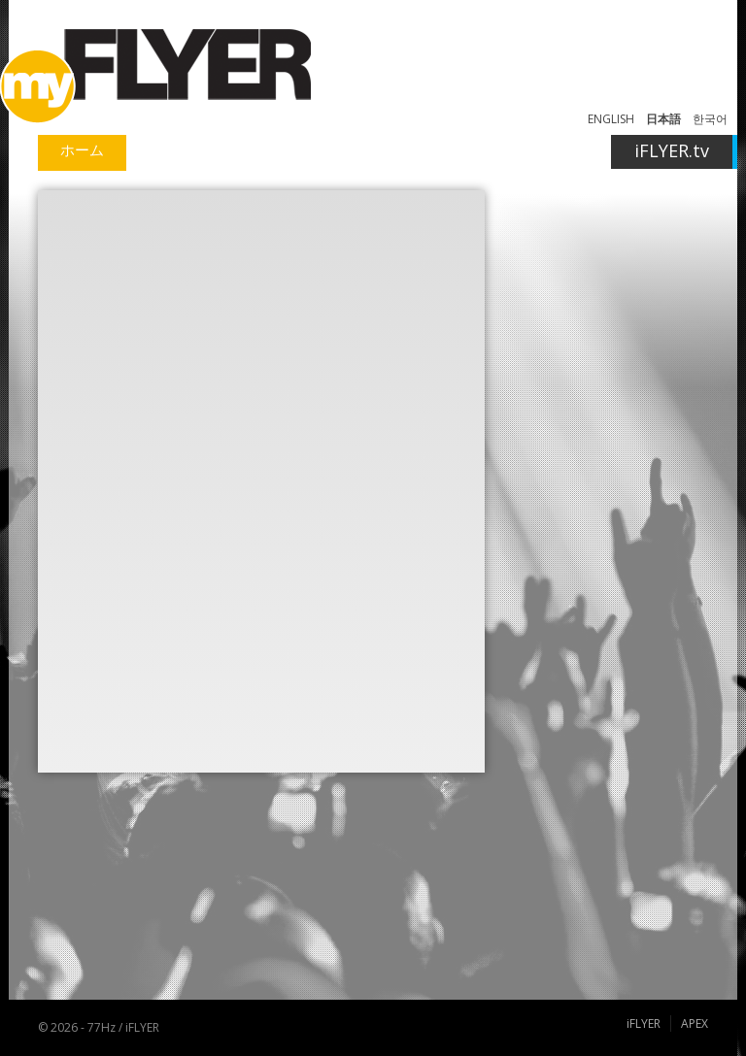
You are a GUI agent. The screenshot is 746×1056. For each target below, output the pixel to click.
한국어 (710, 119)
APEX (694, 1023)
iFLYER (644, 1023)
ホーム (82, 149)
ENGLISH (611, 119)
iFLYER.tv (671, 150)
